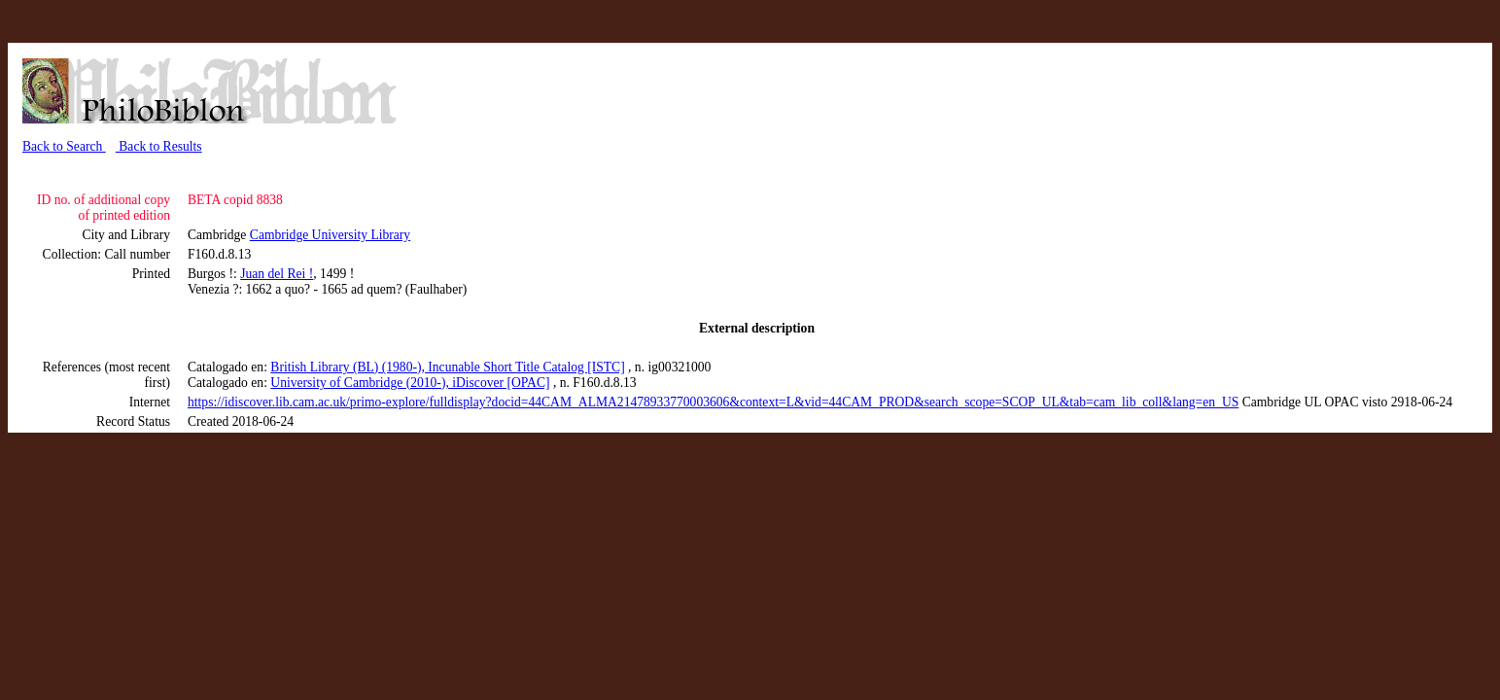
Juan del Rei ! (276, 273)
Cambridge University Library (330, 235)
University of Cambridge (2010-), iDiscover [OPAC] (409, 382)
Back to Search (64, 146)
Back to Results (159, 146)
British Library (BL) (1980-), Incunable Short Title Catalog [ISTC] (447, 367)
